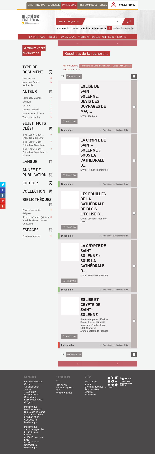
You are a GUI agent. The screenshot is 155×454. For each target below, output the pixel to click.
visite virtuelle (89, 36)
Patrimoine (90, 394)
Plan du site (61, 385)
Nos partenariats (64, 392)
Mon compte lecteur (91, 382)
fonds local (68, 36)
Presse (52, 36)
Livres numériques (94, 386)
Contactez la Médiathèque (30, 421)
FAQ (58, 390)
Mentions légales (64, 387)
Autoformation (92, 389)
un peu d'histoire (114, 36)
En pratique (37, 36)
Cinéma (89, 392)
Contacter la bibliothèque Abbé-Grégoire (33, 400)
